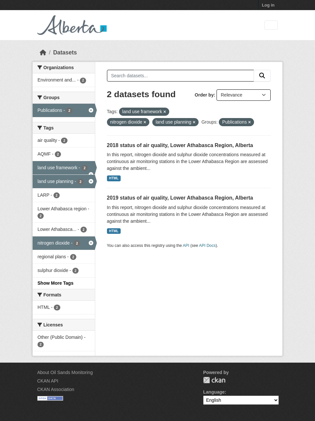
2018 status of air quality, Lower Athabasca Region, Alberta (180, 145)
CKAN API (47, 380)
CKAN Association (55, 389)
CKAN (214, 380)
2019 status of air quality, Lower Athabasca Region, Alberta (180, 198)
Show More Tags (55, 283)
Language (214, 392)
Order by (204, 95)
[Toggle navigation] (271, 25)
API (186, 245)
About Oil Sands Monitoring (65, 372)
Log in (268, 5)
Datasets (65, 52)
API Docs (207, 245)
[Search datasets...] (180, 76)
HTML (113, 178)
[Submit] (262, 76)
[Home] (43, 52)
